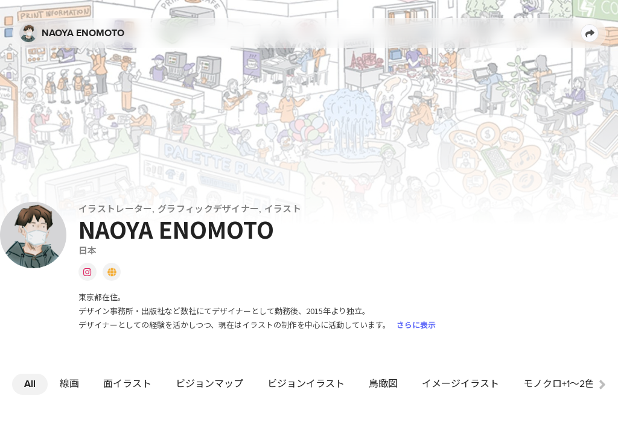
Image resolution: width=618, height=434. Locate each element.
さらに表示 (416, 324)
